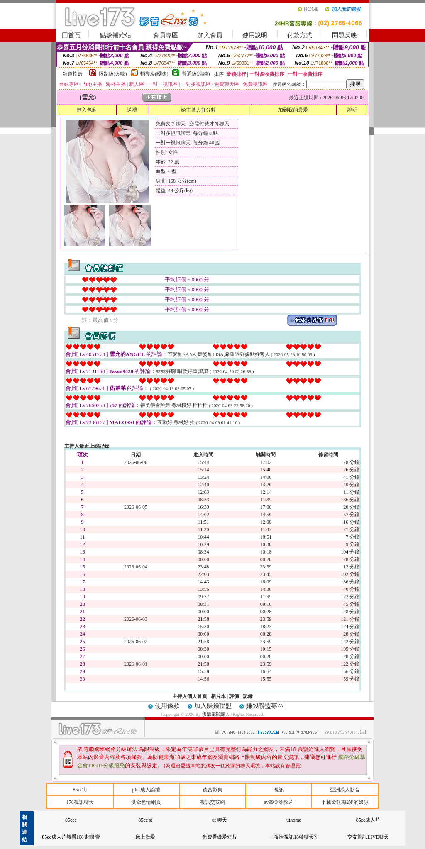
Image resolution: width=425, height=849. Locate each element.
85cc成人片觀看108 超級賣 (71, 837)
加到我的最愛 (293, 110)
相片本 (218, 696)
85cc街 (80, 790)
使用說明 (254, 35)
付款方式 (299, 35)
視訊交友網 (212, 802)
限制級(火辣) (113, 74)
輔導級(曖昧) (154, 74)
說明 (352, 110)
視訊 (279, 790)
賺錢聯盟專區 (264, 706)
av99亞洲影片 (278, 802)
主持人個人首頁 (189, 696)
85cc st (145, 820)
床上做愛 (145, 837)
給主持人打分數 (198, 110)
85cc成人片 (368, 820)
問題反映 (344, 35)
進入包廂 (87, 110)
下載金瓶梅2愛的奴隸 (345, 802)
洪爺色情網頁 (146, 802)
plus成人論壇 (146, 790)
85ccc (71, 820)
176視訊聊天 (80, 802)
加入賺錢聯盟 (213, 706)
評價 (234, 696)
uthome (293, 820)
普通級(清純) (196, 74)
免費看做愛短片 (219, 837)
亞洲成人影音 (345, 790)
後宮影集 (212, 790)
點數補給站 (115, 35)
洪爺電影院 (214, 714)
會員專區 (165, 35)
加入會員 (210, 35)
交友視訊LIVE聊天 (367, 837)
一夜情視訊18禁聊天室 (294, 837)
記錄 (248, 696)
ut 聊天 (219, 820)
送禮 (132, 110)
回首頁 (71, 35)
